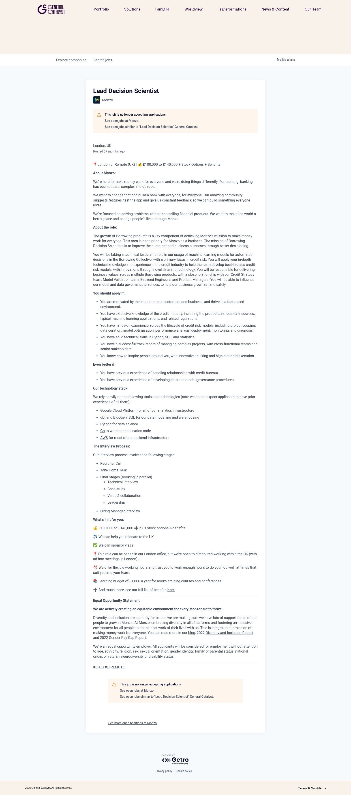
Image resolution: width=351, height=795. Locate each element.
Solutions (132, 9)
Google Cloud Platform (118, 410)
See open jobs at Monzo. (122, 121)
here (171, 590)
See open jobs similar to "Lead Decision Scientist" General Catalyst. (152, 127)
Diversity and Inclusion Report (229, 633)
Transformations (232, 9)
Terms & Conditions (312, 788)
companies (71, 60)
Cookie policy (184, 771)
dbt (102, 417)
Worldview (193, 9)
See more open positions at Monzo (132, 723)
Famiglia (162, 9)
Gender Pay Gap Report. (128, 638)
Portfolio (101, 9)
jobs (102, 60)
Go (102, 431)
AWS (104, 438)
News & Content (275, 9)
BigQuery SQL (124, 417)
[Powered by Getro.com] (175, 759)
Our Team (313, 9)
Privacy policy (164, 771)
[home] (53, 9)
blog (191, 633)
